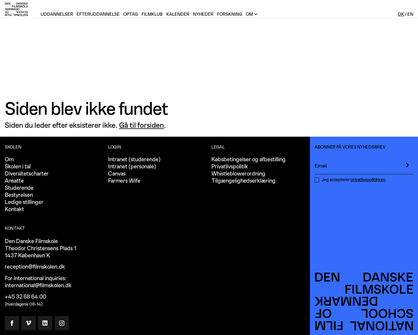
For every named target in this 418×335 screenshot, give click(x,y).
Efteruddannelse (98, 14)
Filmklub (152, 14)
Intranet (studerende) (134, 159)
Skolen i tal (18, 167)
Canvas (117, 174)
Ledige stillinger (24, 202)
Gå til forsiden (141, 125)
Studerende (19, 188)
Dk (401, 14)
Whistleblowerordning (238, 174)
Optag (130, 14)
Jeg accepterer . (354, 179)
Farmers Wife (124, 181)
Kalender (177, 14)
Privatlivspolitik (229, 167)
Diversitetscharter (27, 174)
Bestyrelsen (19, 195)
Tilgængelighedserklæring (243, 181)
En (410, 14)
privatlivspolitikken (368, 179)
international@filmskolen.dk (38, 285)
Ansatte (14, 181)
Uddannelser (57, 14)
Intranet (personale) (132, 167)
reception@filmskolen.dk (35, 267)
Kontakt (14, 209)
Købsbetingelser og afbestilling (248, 159)
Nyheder (203, 14)
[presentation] (407, 165)
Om (9, 159)
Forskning (229, 14)
